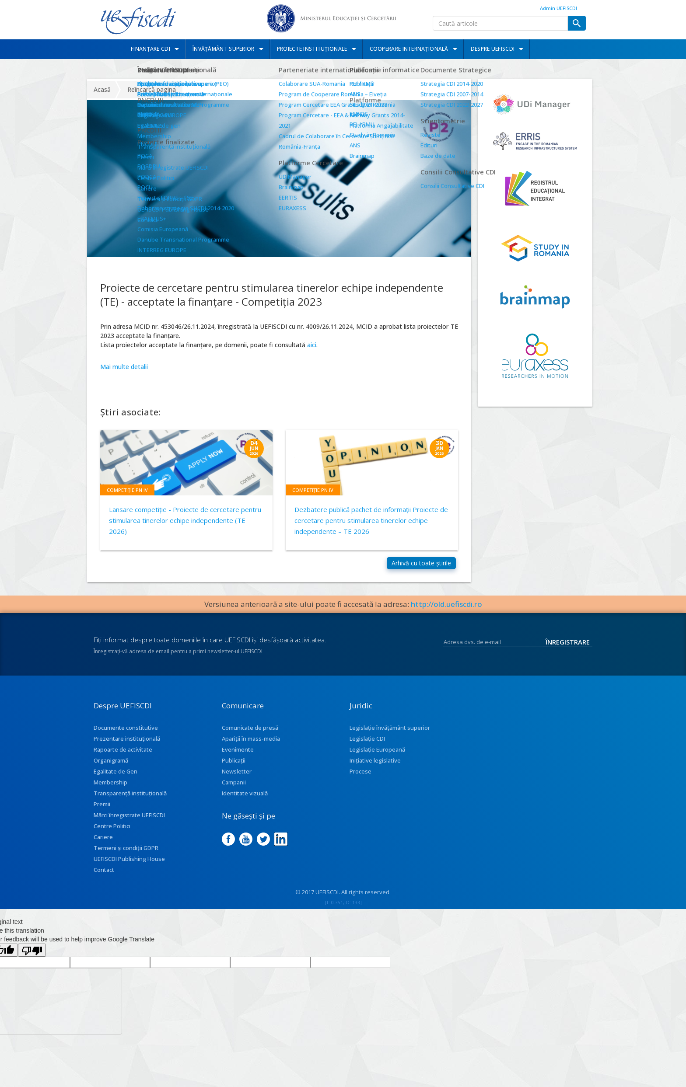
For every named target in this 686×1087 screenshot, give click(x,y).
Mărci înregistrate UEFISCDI (129, 825)
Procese (360, 782)
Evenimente (238, 760)
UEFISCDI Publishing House (129, 869)
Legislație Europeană (377, 760)
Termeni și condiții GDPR (126, 858)
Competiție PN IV (127, 490)
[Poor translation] (32, 960)
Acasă (102, 89)
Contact (104, 880)
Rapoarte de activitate (123, 760)
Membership (110, 793)
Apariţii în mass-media (251, 749)
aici (311, 345)
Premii (102, 815)
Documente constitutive (126, 738)
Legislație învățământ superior (390, 738)
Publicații (233, 771)
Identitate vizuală (245, 804)
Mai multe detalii (124, 366)
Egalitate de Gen (115, 782)
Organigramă (111, 771)
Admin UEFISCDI (558, 8)
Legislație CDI (367, 749)
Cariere (103, 847)
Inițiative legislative (375, 771)
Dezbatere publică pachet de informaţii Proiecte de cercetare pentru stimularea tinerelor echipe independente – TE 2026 (371, 520)
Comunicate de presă (250, 738)
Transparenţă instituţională (130, 804)
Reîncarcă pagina (151, 89)
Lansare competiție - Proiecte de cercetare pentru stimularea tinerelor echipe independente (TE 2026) (185, 520)
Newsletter (237, 782)
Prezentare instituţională (127, 749)
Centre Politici (112, 836)
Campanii (234, 793)
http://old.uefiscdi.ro (446, 615)
